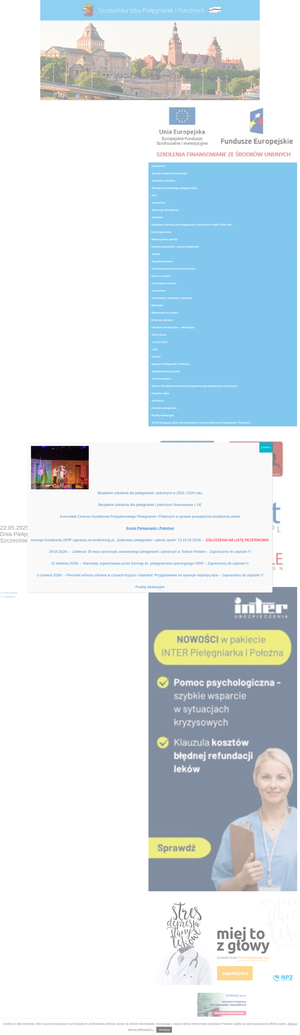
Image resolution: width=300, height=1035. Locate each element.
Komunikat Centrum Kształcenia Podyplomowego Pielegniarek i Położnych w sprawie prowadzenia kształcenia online (150, 516)
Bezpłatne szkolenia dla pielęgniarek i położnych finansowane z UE (150, 505)
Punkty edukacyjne (149, 587)
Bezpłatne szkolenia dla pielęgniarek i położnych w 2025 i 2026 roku (150, 493)
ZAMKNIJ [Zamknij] (266, 447)
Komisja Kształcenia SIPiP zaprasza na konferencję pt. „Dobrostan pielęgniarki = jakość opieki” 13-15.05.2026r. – (150, 540)
